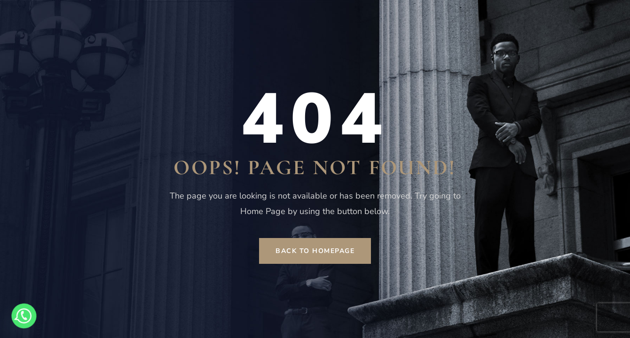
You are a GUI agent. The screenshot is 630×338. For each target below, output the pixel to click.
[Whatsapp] (24, 316)
